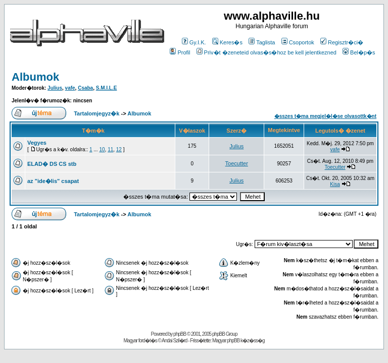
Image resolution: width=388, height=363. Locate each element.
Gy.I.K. (194, 42)
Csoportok (297, 42)
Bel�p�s (359, 52)
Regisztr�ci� (341, 42)
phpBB (179, 334)
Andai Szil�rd (174, 340)
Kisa (335, 184)
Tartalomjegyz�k (96, 113)
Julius (54, 88)
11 (110, 149)
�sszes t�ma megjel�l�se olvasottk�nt (325, 116)
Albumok (35, 77)
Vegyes (36, 143)
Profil (180, 52)
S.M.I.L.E (106, 88)
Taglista (262, 42)
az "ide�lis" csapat (53, 181)
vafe (70, 88)
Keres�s (227, 42)
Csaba (85, 88)
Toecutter (236, 163)
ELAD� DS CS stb (51, 164)
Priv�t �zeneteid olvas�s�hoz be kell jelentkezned (266, 52)
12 (119, 149)
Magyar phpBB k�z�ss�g (238, 340)
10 (102, 149)
